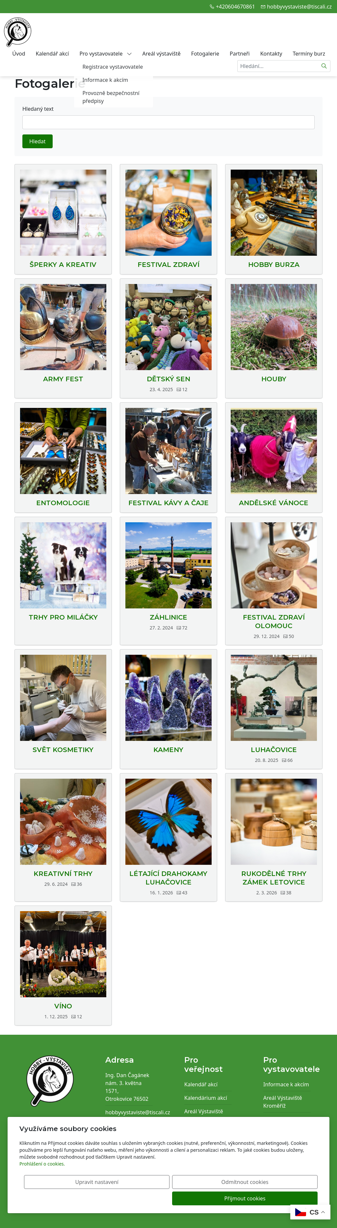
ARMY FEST (63, 379)
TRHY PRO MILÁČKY (63, 617)
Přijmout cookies (285, 1198)
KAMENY (168, 750)
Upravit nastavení (154, 1198)
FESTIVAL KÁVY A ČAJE (168, 503)
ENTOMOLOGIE (63, 503)
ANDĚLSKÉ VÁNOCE (273, 503)
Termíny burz (309, 53)
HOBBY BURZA (273, 265)
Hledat (37, 141)
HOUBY (273, 379)
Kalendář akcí (52, 53)
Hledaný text (38, 108)
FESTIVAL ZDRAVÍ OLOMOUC (274, 621)
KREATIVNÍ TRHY (63, 874)
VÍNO (63, 1006)
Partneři (240, 53)
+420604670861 (235, 6)
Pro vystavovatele (105, 53)
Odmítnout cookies (220, 1198)
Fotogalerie (205, 53)
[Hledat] (324, 66)
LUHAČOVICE (274, 750)
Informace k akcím (286, 1084)
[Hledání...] (277, 66)
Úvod (18, 53)
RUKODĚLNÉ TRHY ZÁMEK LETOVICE (273, 878)
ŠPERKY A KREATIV (63, 265)
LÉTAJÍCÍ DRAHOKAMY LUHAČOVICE (168, 878)
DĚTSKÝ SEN (168, 379)
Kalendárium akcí (205, 1097)
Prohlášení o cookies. (42, 1180)
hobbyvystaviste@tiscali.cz (299, 6)
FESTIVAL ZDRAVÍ (168, 265)
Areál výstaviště (162, 53)
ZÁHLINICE (168, 617)
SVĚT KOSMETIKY (63, 750)
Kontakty (271, 53)
